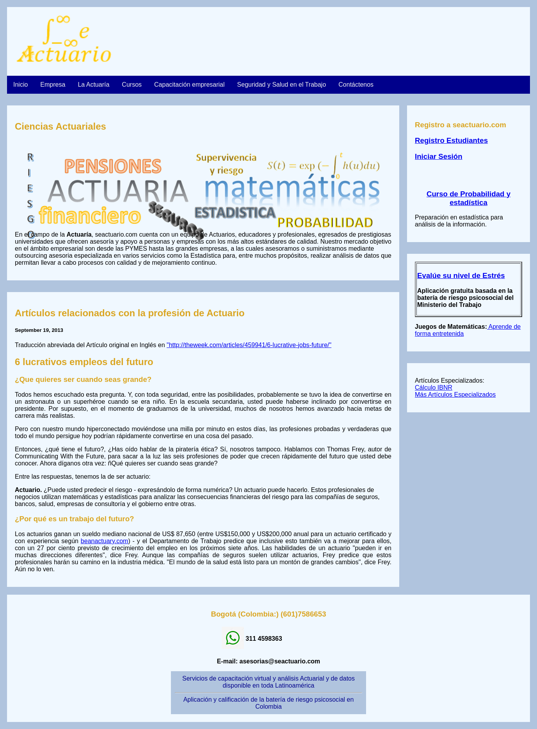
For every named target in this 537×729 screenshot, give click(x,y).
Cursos (132, 84)
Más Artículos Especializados (455, 394)
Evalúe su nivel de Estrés (461, 275)
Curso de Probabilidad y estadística (468, 198)
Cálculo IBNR (433, 387)
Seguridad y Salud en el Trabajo (281, 84)
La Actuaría (93, 84)
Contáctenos (355, 84)
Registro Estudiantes (451, 140)
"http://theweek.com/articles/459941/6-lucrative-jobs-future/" (249, 345)
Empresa (52, 84)
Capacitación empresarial (189, 84)
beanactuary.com (104, 541)
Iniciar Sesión (438, 156)
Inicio (20, 84)
